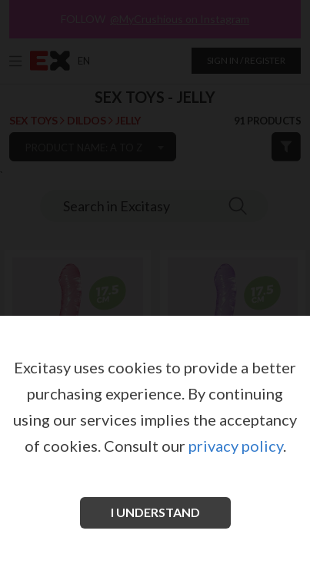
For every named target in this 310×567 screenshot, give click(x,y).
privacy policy (235, 445)
